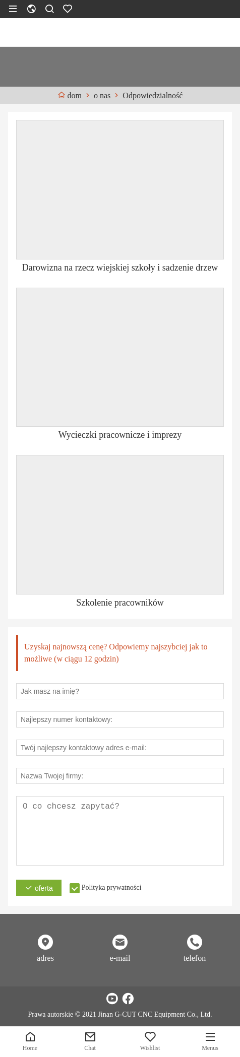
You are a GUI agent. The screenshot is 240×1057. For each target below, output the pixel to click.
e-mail (120, 958)
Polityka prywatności (112, 887)
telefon (195, 958)
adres (45, 958)
